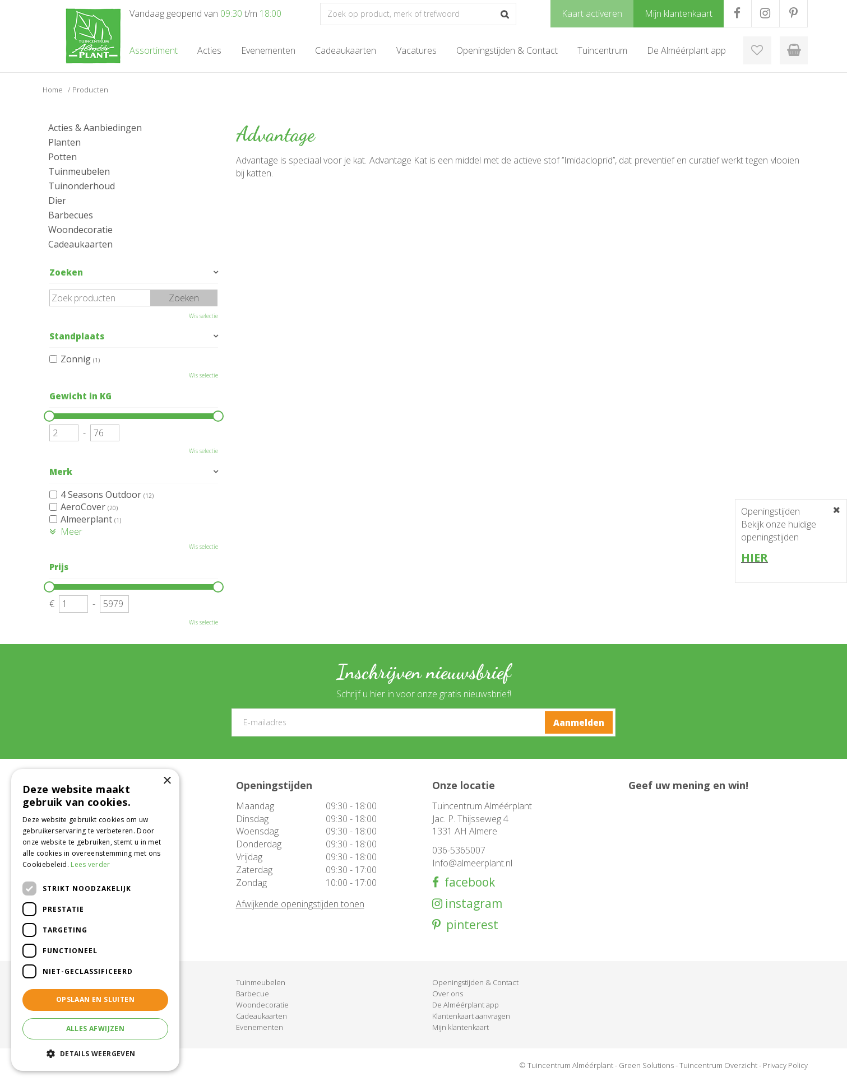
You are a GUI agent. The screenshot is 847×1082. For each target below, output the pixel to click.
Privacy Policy (785, 1065)
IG (765, 13)
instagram (472, 904)
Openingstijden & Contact (475, 982)
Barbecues (70, 215)
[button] (95, 1053)
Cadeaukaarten (80, 244)
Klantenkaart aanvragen (471, 1015)
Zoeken (66, 272)
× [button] (167, 781)
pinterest (469, 925)
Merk (60, 471)
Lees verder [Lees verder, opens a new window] (90, 864)
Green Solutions (646, 1065)
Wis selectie (203, 316)
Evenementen (259, 1027)
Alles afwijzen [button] (95, 1028)
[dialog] (95, 920)
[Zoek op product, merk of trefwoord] (418, 14)
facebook (467, 882)
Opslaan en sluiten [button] (95, 999)
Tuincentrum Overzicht (718, 1065)
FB (737, 13)
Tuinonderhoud (81, 185)
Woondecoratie (80, 229)
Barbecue (252, 993)
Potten (62, 156)
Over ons (447, 993)
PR (793, 13)
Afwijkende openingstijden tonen (300, 904)
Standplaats (76, 336)
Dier (57, 200)
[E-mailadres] (423, 722)
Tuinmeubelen (79, 171)
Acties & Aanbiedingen (95, 127)
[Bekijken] (794, 50)
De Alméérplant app (465, 1004)
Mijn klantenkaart (460, 1027)
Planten (64, 142)
